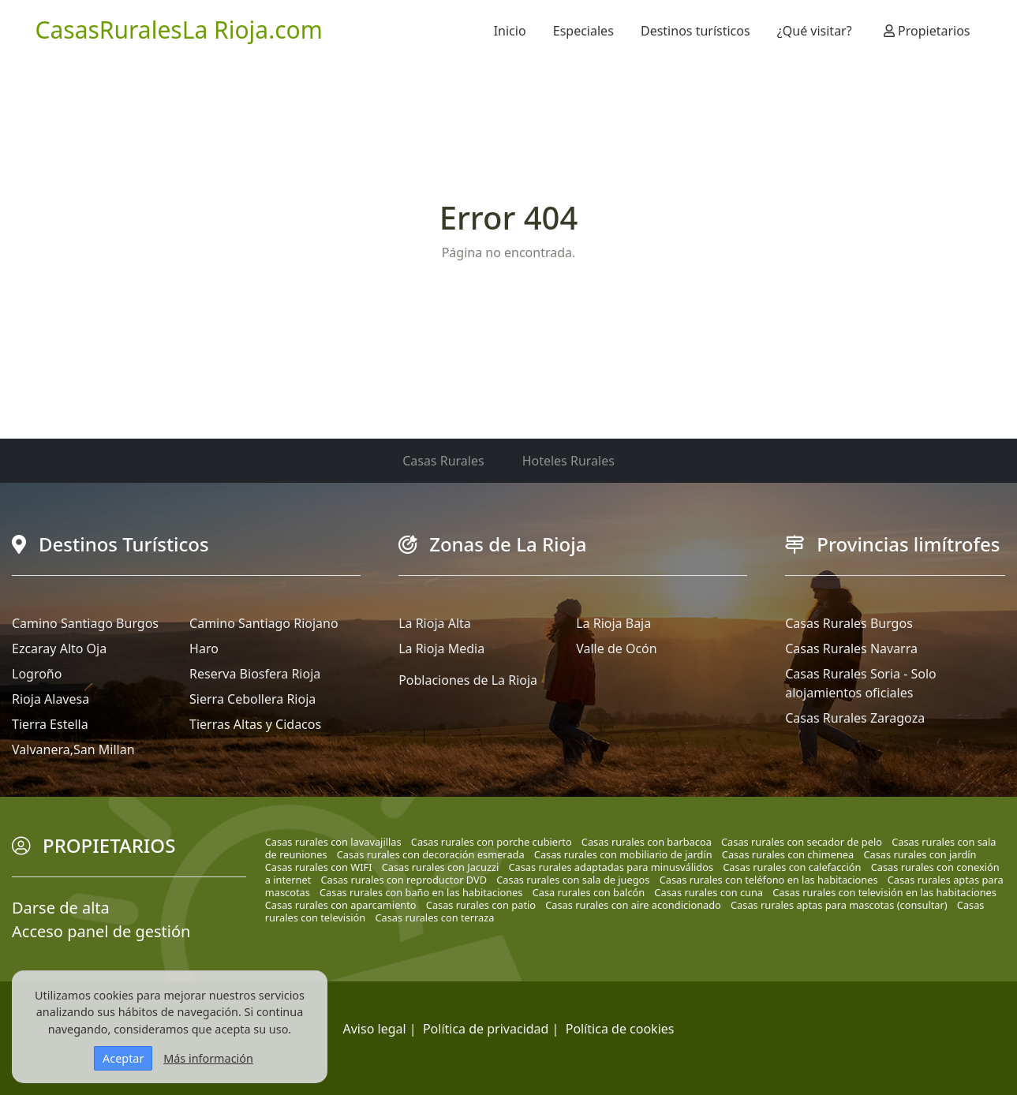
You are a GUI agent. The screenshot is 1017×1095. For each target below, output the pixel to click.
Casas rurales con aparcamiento (341, 905)
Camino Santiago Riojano (263, 623)
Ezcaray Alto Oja (59, 648)
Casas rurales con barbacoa (646, 842)
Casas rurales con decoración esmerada (431, 854)
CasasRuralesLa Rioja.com (179, 29)
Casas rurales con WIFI (318, 867)
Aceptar (123, 1058)
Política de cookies (620, 1028)
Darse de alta (61, 907)
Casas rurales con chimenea (788, 854)
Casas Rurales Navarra (851, 648)
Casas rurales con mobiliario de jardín (623, 854)
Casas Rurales (443, 460)
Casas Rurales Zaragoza (855, 718)
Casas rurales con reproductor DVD (404, 880)
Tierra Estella (50, 724)
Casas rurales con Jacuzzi (440, 867)
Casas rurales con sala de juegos (572, 880)
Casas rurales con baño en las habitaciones (421, 892)
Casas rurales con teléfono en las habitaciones (769, 880)
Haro (204, 648)
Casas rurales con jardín (919, 854)
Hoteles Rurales (568, 460)
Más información (208, 1058)
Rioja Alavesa (50, 699)
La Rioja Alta (434, 623)
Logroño (37, 673)
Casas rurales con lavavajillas (333, 842)
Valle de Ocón (616, 648)
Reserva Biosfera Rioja (254, 673)
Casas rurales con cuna (708, 892)
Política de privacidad (486, 1028)
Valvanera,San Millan (73, 749)
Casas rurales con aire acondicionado (633, 905)
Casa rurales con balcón (589, 892)
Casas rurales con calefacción (792, 867)
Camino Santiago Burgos (85, 623)
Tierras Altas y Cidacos (255, 724)
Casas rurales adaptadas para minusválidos (610, 867)
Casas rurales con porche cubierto (491, 842)
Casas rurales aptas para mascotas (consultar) (839, 905)
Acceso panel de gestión (101, 931)
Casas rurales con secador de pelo (801, 842)
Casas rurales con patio (481, 905)
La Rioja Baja (613, 623)
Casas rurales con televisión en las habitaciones (884, 892)
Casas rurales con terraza (434, 917)
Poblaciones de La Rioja (467, 680)
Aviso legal (374, 1028)
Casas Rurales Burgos (849, 623)
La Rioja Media (441, 648)
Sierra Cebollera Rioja (252, 699)
